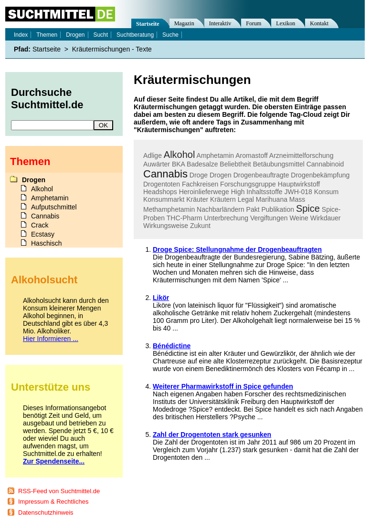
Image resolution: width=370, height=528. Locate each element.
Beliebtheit (235, 164)
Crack (40, 225)
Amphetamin (215, 155)
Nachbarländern (220, 209)
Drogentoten (161, 184)
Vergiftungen (269, 218)
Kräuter (197, 199)
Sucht (100, 34)
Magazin (184, 23)
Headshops (160, 192)
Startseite (147, 24)
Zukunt (200, 225)
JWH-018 (298, 192)
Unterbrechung (226, 218)
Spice (308, 208)
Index (21, 34)
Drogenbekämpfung (320, 175)
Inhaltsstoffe (264, 192)
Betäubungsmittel (279, 164)
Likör (161, 297)
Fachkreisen (200, 184)
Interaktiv (220, 23)
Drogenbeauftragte (261, 175)
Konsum (326, 192)
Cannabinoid (325, 164)
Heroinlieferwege (204, 192)
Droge (199, 175)
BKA (178, 164)
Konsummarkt (163, 199)
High (238, 192)
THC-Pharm (184, 218)
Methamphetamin (169, 209)
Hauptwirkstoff (299, 184)
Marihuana (271, 199)
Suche (170, 34)
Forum (253, 23)
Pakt (253, 209)
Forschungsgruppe (248, 184)
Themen (46, 34)
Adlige (152, 155)
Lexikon (285, 23)
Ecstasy (42, 234)
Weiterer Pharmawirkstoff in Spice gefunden (223, 386)
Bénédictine (171, 346)
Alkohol (179, 154)
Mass (297, 199)
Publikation (277, 209)
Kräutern (223, 199)
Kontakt (319, 23)
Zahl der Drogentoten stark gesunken (212, 434)
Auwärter (156, 164)
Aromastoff (251, 155)
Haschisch (46, 243)
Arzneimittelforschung (301, 155)
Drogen (221, 175)
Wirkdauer (325, 218)
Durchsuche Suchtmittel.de (47, 98)
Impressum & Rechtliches (53, 501)
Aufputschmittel (54, 207)
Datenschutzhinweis (46, 512)
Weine (298, 218)
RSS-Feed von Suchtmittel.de (59, 491)
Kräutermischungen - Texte (112, 49)
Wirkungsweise (165, 225)
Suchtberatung (135, 34)
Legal (246, 199)
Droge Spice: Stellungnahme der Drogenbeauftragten (237, 249)
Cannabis (165, 174)
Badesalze (202, 164)
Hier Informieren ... (50, 338)
